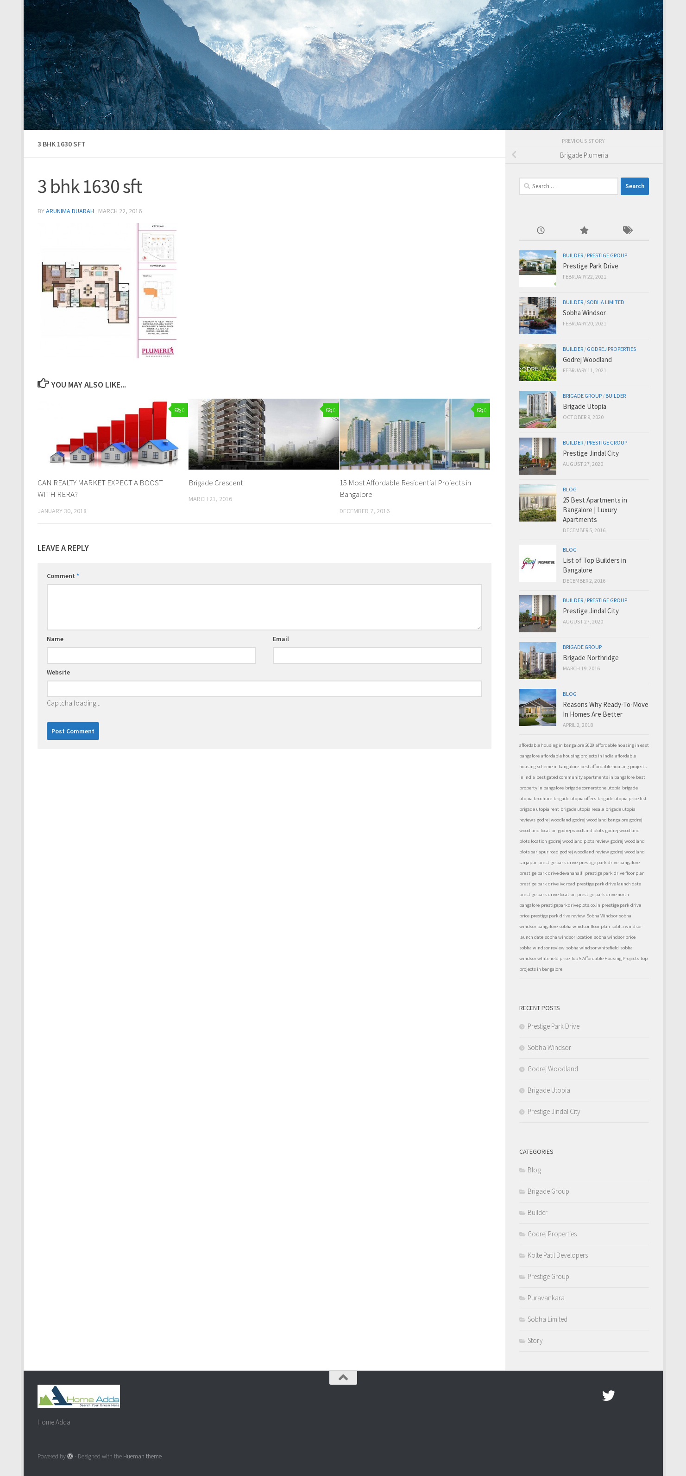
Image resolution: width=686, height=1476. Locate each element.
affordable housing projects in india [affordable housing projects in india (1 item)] (577, 756)
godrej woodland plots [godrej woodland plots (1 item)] (581, 830)
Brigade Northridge (591, 657)
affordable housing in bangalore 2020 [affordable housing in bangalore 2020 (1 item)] (556, 745)
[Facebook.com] (591, 1395)
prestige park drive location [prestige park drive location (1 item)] (547, 894)
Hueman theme (142, 1456)
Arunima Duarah (70, 211)
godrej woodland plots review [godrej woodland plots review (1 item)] (578, 841)
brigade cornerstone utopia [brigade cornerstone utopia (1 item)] (593, 788)
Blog (570, 489)
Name (55, 639)
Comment (63, 576)
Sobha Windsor (584, 312)
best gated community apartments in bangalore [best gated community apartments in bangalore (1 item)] (585, 777)
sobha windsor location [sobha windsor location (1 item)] (568, 937)
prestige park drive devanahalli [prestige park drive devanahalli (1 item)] (551, 873)
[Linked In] (642, 1395)
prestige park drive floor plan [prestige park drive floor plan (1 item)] (615, 873)
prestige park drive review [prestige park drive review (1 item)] (558, 916)
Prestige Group (607, 255)
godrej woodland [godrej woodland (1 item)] (554, 820)
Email (281, 639)
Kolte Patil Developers (558, 1255)
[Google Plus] (625, 1395)
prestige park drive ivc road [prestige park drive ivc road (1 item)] (547, 884)
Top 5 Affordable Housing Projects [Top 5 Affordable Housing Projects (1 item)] (605, 958)
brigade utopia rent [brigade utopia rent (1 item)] (539, 809)
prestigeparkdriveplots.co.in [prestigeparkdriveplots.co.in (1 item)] (570, 905)
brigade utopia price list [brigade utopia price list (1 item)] (622, 798)
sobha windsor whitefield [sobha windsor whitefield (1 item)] (592, 948)
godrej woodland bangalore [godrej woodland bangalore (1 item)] (600, 820)
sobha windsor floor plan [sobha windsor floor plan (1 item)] (584, 926)
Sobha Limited (605, 302)
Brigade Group (582, 395)
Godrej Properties (611, 348)
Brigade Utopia (584, 406)
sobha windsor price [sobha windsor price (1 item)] (615, 937)
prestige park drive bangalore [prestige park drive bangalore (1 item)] (609, 862)
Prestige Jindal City (591, 453)
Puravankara (546, 1297)
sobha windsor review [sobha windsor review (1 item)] (542, 948)
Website (58, 672)
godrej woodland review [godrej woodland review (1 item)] (584, 852)
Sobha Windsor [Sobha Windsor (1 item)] (601, 916)
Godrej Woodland (587, 359)
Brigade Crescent (216, 482)
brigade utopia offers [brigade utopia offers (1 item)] (575, 798)
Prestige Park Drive (590, 265)
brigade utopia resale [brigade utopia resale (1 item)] (582, 809)
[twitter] (608, 1395)
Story (535, 1340)
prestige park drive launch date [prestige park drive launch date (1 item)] (609, 884)
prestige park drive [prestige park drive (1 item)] (558, 862)
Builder (573, 255)
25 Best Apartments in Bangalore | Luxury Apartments (595, 510)
